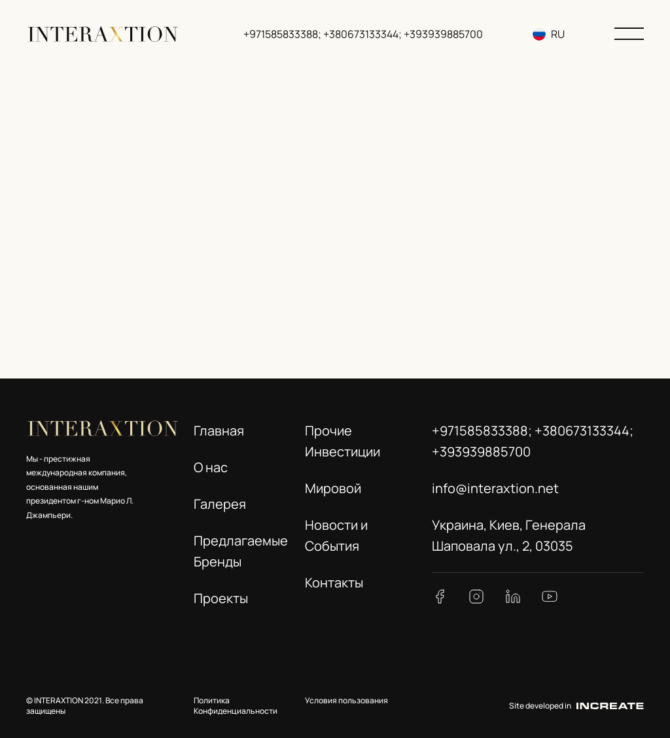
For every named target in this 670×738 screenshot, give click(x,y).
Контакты (334, 582)
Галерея (220, 504)
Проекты (221, 598)
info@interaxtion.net (495, 488)
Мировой (333, 488)
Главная (219, 430)
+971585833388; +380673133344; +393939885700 (364, 34)
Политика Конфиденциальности (235, 706)
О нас (211, 467)
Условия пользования (346, 700)
